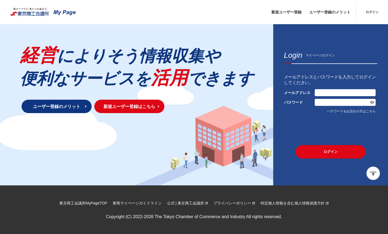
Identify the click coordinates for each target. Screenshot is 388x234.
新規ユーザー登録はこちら (129, 106)
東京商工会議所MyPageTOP (83, 203)
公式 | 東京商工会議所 (185, 203)
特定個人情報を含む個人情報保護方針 (293, 203)
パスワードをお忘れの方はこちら (351, 111)
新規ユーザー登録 (286, 12)
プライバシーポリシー (232, 203)
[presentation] (331, 129)
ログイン (372, 12)
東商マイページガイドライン (137, 203)
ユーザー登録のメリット (330, 12)
